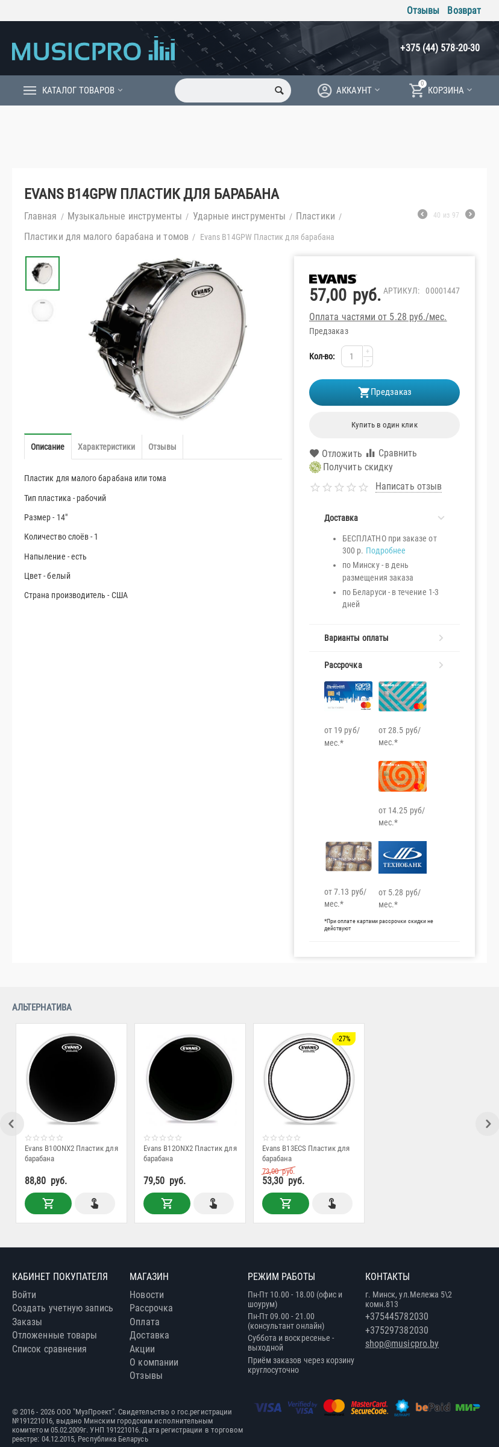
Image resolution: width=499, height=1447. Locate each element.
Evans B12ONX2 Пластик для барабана (190, 1153)
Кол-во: (322, 356)
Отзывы (423, 10)
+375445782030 (396, 1316)
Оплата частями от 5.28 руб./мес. (378, 317)
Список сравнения (49, 1349)
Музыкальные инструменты (125, 216)
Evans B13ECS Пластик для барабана (307, 1153)
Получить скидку (351, 467)
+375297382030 (396, 1330)
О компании (154, 1362)
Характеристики (107, 447)
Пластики (315, 216)
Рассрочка (151, 1308)
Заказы (27, 1322)
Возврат (464, 10)
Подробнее (386, 550)
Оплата (144, 1322)
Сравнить (391, 453)
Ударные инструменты (239, 216)
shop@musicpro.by (402, 1343)
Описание (48, 447)
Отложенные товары (54, 1335)
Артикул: (401, 290)
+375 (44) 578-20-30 (440, 48)
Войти (24, 1294)
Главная (40, 216)
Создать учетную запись (62, 1308)
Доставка (149, 1335)
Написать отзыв (408, 486)
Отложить (335, 454)
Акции (142, 1349)
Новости (147, 1294)
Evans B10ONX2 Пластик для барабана (72, 1153)
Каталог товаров (78, 90)
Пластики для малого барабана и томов (106, 236)
